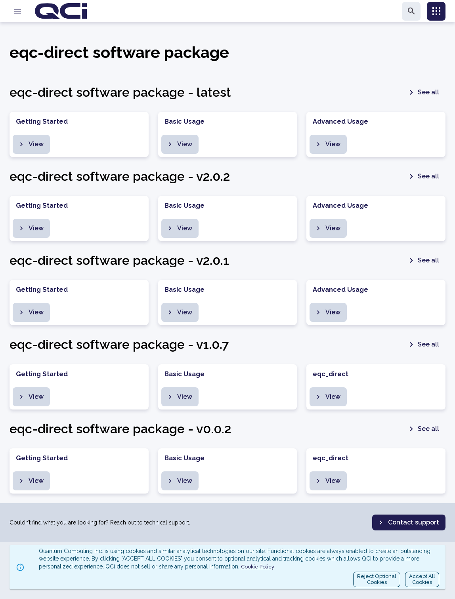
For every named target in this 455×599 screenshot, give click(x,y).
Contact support (408, 522)
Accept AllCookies (422, 579)
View (30, 144)
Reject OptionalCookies (376, 579)
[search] (411, 11)
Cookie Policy (257, 567)
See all (423, 92)
